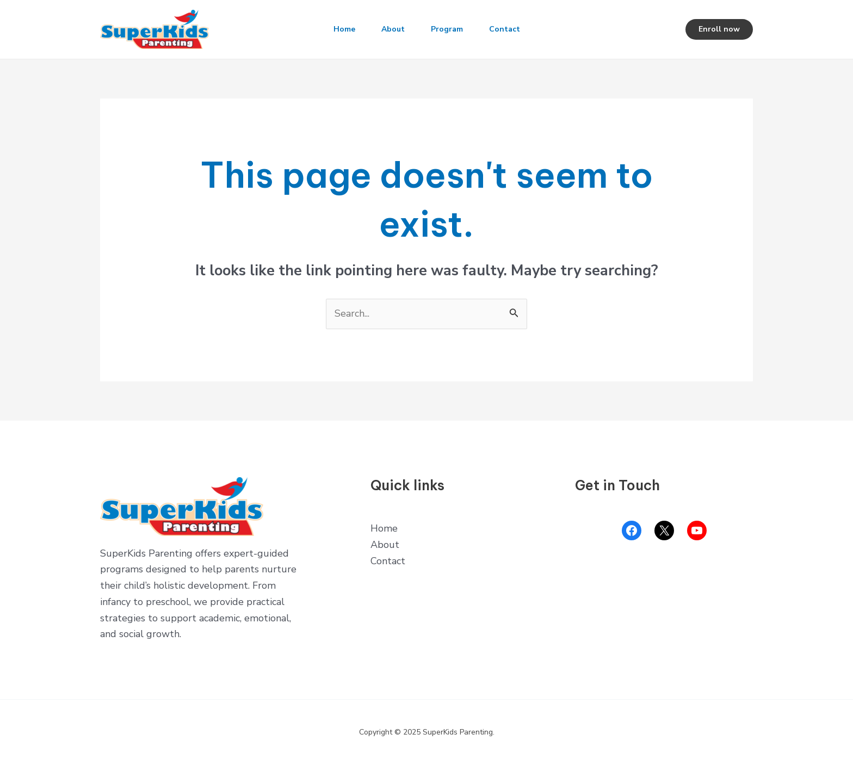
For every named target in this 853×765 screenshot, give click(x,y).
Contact (504, 29)
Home (344, 29)
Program (447, 29)
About (393, 29)
